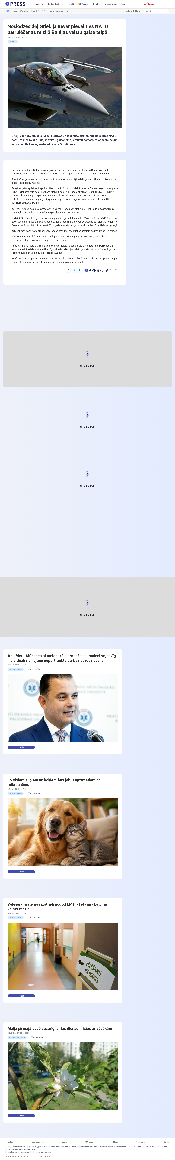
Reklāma (136, 11)
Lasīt (21, 747)
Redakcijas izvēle (55, 4)
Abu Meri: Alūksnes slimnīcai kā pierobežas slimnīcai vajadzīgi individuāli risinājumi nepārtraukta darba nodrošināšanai (62, 658)
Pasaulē (83, 4)
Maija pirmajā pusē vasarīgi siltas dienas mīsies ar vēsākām (60, 1028)
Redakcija (128, 11)
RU (8, 11)
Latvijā (71, 4)
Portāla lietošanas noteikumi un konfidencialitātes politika (28, 1152)
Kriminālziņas (110, 4)
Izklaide (96, 4)
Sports (124, 4)
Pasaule (12, 42)
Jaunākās (40, 4)
